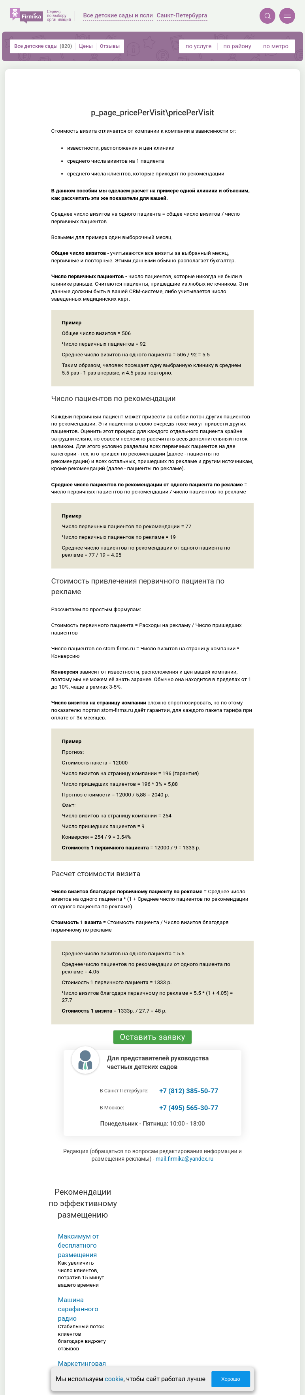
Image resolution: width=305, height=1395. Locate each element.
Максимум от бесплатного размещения (78, 1246)
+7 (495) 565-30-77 (188, 1108)
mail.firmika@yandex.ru (184, 1159)
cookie (114, 1379)
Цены (86, 46)
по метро (275, 46)
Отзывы (110, 46)
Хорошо (230, 1379)
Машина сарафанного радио (78, 1309)
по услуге (199, 46)
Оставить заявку (152, 1037)
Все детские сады (43, 46)
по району (237, 46)
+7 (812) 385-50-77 (188, 1091)
